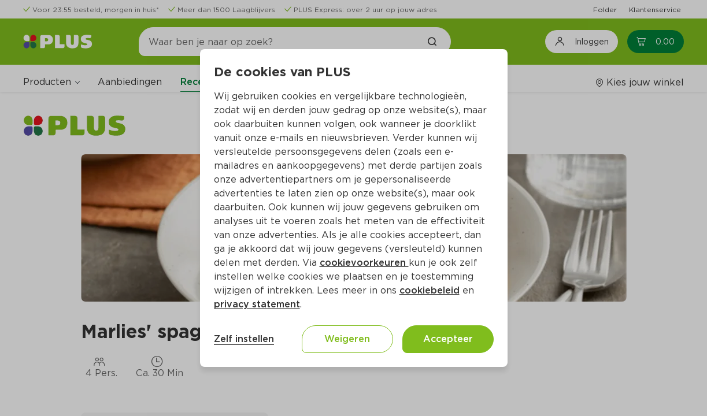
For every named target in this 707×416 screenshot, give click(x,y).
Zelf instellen (244, 338)
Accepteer (448, 338)
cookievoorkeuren (364, 262)
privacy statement (257, 304)
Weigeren (347, 338)
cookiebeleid (429, 290)
